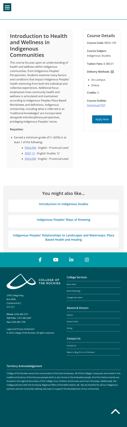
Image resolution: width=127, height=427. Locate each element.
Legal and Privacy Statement (21, 328)
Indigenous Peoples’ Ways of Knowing (63, 220)
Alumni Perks (72, 321)
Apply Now (102, 119)
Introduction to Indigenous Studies (63, 204)
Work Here (71, 284)
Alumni (70, 315)
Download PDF (96, 105)
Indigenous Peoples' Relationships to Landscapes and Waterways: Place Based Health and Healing (63, 237)
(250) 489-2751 (21, 314)
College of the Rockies (62, 9)
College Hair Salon (75, 297)
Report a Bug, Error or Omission (81, 352)
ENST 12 (30, 153)
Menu (7, 7)
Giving (69, 328)
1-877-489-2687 (24, 317)
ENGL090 (30, 148)
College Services (77, 277)
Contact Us (74, 338)
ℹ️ (112, 71)
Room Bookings (73, 291)
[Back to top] (115, 412)
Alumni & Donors (77, 308)
